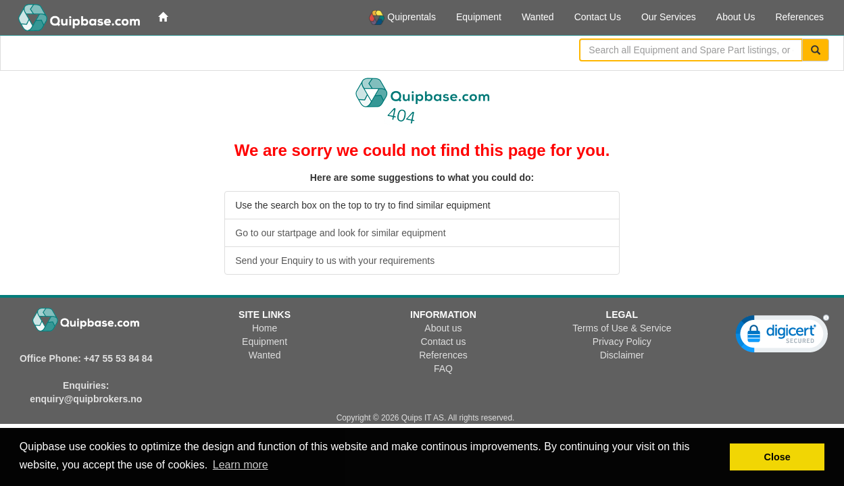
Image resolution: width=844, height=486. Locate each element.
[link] (782, 337)
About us (443, 328)
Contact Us (597, 16)
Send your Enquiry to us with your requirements (335, 260)
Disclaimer (622, 355)
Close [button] (777, 457)
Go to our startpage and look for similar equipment (340, 232)
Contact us (443, 341)
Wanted (538, 16)
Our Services (668, 16)
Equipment (478, 16)
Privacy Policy (622, 341)
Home (264, 328)
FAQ (443, 368)
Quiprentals (402, 17)
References (799, 16)
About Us (735, 16)
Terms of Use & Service (621, 328)
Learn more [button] (240, 464)
